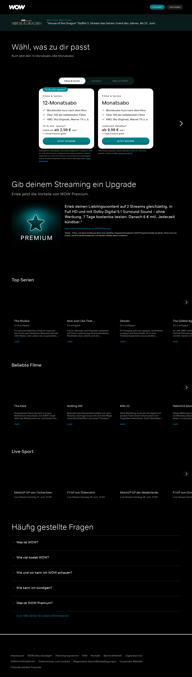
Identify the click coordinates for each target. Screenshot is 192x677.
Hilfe (85, 655)
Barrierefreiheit (113, 655)
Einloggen (175, 7)
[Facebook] (169, 656)
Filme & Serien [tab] (72, 80)
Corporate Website (133, 661)
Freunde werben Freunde (26, 667)
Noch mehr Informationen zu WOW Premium (88, 228)
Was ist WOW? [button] (25, 543)
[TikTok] (178, 665)
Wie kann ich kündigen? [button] (32, 588)
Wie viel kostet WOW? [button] (30, 558)
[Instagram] (178, 656)
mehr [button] (17, 342)
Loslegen (157, 7)
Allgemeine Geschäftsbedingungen (96, 661)
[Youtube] (169, 665)
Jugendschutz (134, 655)
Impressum (17, 655)
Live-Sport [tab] (96, 80)
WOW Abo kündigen (40, 655)
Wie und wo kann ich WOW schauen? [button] (42, 573)
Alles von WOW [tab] (120, 80)
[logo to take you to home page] (17, 7)
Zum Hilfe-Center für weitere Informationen (42, 616)
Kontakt (95, 655)
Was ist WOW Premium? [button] (32, 603)
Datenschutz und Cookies (56, 661)
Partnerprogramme (67, 655)
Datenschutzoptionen (24, 661)
